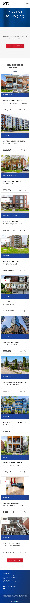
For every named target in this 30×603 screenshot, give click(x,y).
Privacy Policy (11, 597)
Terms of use (19, 597)
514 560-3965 (9, 580)
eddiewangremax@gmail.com (13, 581)
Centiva (17, 601)
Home (9, 46)
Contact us (18, 46)
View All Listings (15, 560)
